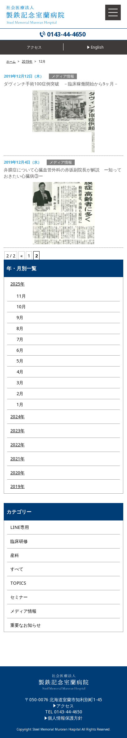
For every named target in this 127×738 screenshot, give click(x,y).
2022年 (17, 444)
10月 (21, 306)
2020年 (17, 472)
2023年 (17, 430)
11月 (21, 296)
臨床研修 (19, 541)
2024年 (17, 416)
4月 (19, 371)
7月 (19, 339)
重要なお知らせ (25, 625)
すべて (16, 569)
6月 (19, 350)
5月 (19, 360)
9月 (19, 317)
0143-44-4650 (66, 34)
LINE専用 (19, 527)
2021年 (17, 458)
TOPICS (18, 583)
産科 (14, 555)
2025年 (17, 283)
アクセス (65, 705)
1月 (19, 404)
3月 (19, 382)
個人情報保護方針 (65, 718)
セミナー (19, 597)
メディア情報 (23, 611)
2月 (19, 393)
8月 (19, 328)
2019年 (17, 486)
